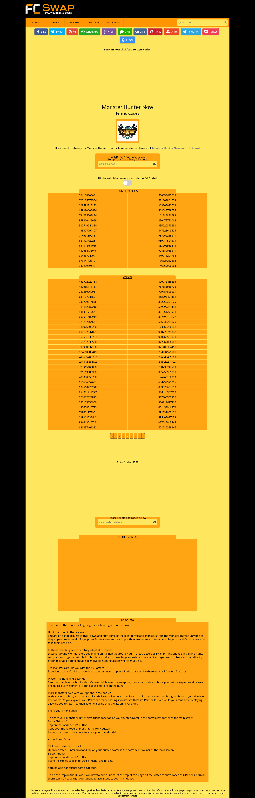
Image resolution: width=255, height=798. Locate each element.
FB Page (74, 22)
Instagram (114, 22)
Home (35, 22)
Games (55, 22)
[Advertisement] (127, 79)
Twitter (94, 22)
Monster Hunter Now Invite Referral (176, 148)
